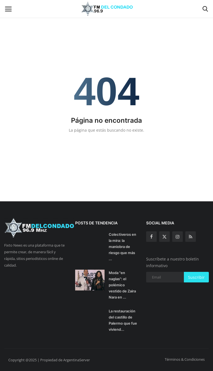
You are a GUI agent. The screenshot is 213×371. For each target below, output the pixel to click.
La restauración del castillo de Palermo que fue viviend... (123, 320)
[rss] (190, 236)
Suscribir (196, 277)
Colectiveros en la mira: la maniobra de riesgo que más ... (122, 246)
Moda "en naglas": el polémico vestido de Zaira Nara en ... (122, 284)
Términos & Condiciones (185, 359)
